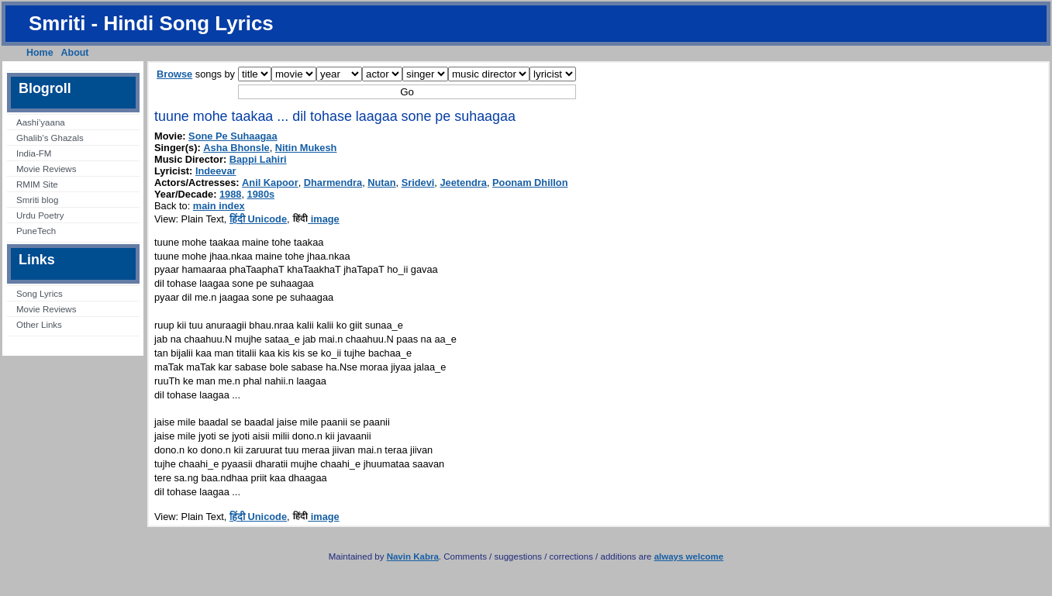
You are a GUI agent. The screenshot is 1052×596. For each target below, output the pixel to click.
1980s (261, 194)
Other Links (39, 324)
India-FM (33, 153)
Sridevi (418, 182)
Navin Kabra (413, 556)
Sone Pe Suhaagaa (233, 136)
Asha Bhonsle (236, 147)
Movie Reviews (46, 169)
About (75, 52)
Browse (174, 74)
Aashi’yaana (40, 122)
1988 (230, 194)
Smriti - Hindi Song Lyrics (151, 23)
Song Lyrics (39, 293)
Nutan (381, 182)
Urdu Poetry (40, 215)
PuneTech (36, 231)
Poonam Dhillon (529, 182)
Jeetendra (463, 182)
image (316, 219)
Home (39, 52)
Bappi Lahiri (258, 159)
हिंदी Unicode (258, 219)
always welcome (689, 556)
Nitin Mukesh (306, 147)
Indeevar (215, 171)
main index (219, 206)
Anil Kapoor (270, 182)
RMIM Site (37, 184)
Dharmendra (333, 182)
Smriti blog (37, 200)
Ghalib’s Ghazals (50, 138)
